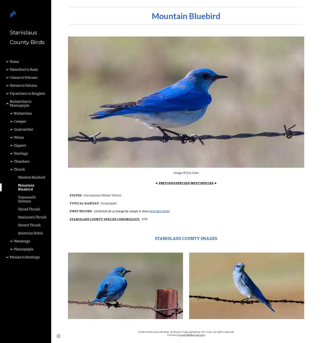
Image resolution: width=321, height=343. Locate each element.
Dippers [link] (20, 145)
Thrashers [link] (21, 161)
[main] (186, 16)
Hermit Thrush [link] (29, 225)
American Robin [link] (30, 233)
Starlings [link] (21, 153)
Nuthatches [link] (23, 113)
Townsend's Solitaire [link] (27, 199)
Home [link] (14, 62)
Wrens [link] (19, 137)
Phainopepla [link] (23, 249)
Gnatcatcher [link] (23, 129)
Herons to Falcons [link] (23, 86)
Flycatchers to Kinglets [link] (27, 94)
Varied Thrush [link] (29, 209)
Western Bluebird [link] (31, 177)
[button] (316, 6)
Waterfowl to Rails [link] (24, 70)
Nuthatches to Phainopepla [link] (21, 103)
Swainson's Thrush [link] (32, 217)
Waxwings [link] (22, 241)
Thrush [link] (19, 169)
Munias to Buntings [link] (25, 257)
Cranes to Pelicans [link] (24, 78)
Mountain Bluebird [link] (26, 187)
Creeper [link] (20, 121)
